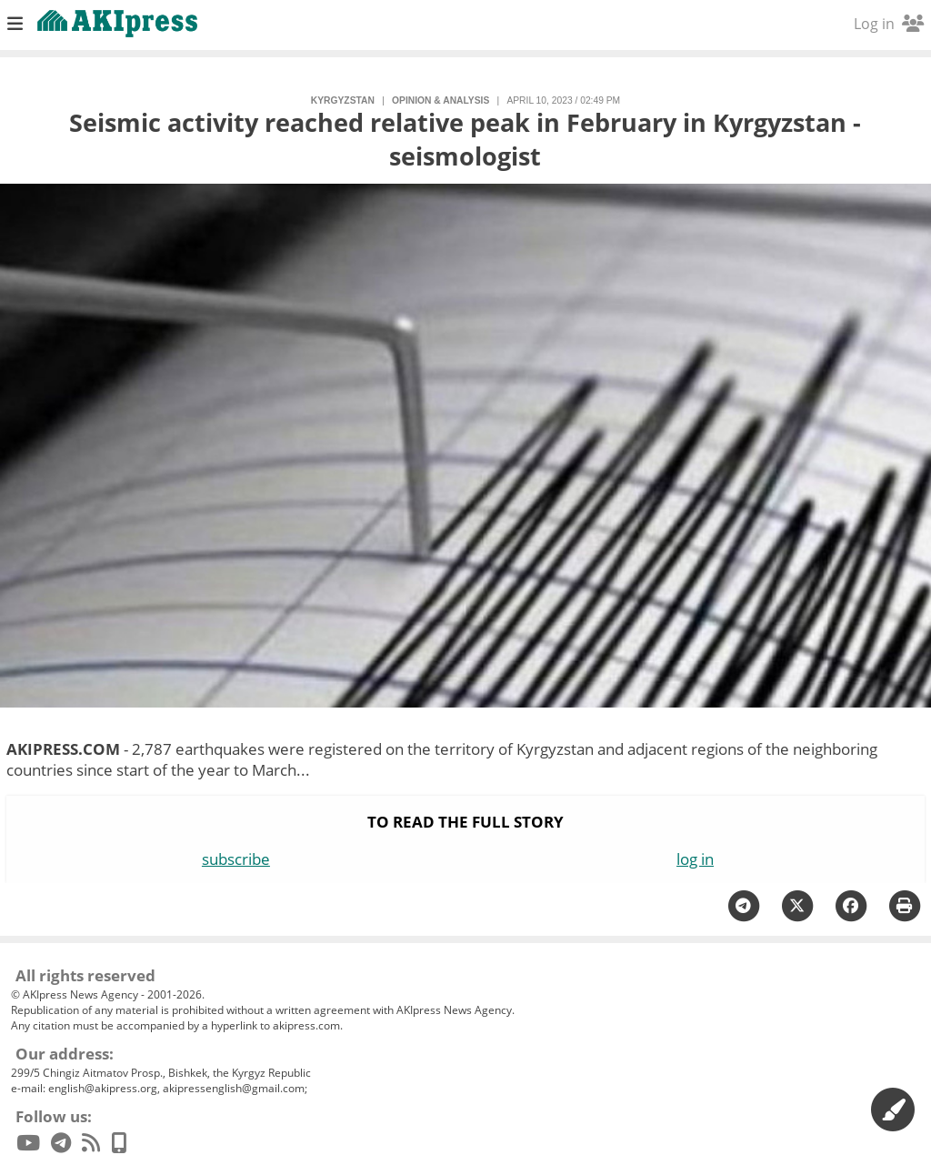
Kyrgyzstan (343, 100)
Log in (889, 24)
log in (695, 859)
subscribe (236, 859)
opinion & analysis (440, 100)
